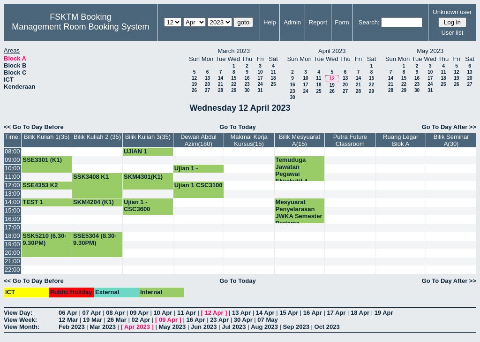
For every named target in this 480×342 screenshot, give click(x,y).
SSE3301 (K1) (42, 159)
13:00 (12, 193)
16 (246, 78)
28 (220, 90)
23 (246, 84)
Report (318, 22)
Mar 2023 (103, 326)
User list (452, 32)
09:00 (12, 159)
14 (220, 78)
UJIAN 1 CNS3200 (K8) (144, 155)
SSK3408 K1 (91, 176)
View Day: (18, 312)
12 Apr (214, 312)
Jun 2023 (204, 326)
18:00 (12, 235)
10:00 (12, 168)
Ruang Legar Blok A (400, 140)
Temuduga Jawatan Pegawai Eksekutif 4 (292, 170)
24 (259, 84)
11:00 (12, 176)
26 (194, 90)
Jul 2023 (234, 326)
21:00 (12, 261)
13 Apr (241, 312)
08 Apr (115, 312)
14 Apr (265, 312)
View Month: (21, 326)
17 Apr (336, 312)
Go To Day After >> (449, 126)
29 (233, 90)
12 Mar (68, 319)
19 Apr (384, 312)
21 (220, 84)
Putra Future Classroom (350, 140)
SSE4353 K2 (40, 185)
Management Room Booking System (80, 26)
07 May (267, 319)
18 (273, 78)
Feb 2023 (72, 326)
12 (194, 78)
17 (259, 78)
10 (259, 72)
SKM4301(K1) (143, 176)
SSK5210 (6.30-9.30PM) (44, 239)
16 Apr (312, 312)
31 (259, 90)
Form (342, 22)
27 (207, 90)
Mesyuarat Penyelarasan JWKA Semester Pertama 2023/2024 (299, 216)
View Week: (20, 319)
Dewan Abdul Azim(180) (198, 140)
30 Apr (243, 319)
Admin (292, 22)
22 (233, 84)
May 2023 (172, 326)
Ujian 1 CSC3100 (198, 185)
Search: (369, 22)
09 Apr (139, 312)
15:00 (12, 210)
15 (233, 78)
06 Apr (68, 312)
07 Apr (91, 312)
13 (207, 78)
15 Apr (288, 312)
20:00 (12, 252)
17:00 (12, 227)
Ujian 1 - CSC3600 (137, 205)
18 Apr (360, 312)
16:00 (12, 218)
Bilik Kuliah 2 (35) (97, 136)
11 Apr (186, 312)
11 (273, 72)
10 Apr (162, 312)
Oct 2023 (327, 326)
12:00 (12, 185)
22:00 (12, 269)
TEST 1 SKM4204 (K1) (42, 205)
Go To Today (237, 126)
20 (207, 84)
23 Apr (219, 319)
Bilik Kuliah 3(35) (148, 136)
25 (273, 84)
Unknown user (452, 11)
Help (269, 22)
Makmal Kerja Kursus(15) (248, 140)
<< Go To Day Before (34, 126)
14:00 (12, 201)
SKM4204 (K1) (93, 201)
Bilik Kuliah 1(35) (47, 136)
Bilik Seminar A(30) (451, 140)
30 (246, 90)
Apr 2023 (137, 326)
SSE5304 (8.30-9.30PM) (95, 239)
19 (194, 84)
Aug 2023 (264, 326)
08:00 (12, 151)
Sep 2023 (296, 326)
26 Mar (117, 319)
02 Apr (140, 319)
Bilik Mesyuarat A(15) (299, 140)
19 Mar (92, 319)
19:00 (12, 244)
